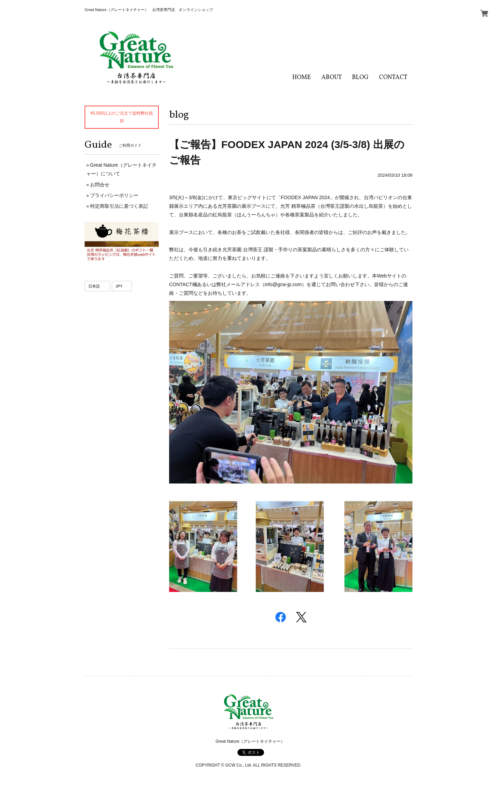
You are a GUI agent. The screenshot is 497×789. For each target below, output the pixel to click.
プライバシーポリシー (114, 195)
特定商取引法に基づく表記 (119, 206)
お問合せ (99, 184)
